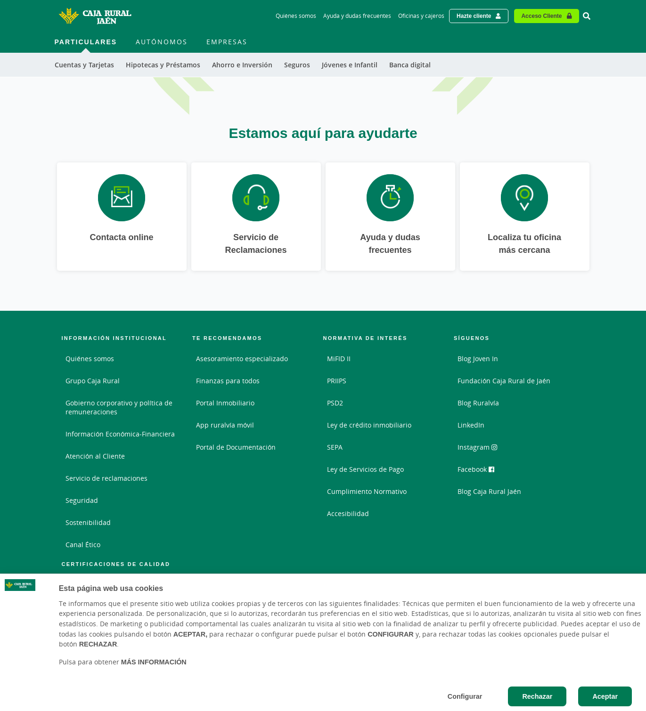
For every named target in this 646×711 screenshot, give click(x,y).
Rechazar (537, 696)
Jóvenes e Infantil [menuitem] (349, 64)
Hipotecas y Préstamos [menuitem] (163, 64)
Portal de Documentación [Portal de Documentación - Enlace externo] (236, 447)
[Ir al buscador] (586, 16)
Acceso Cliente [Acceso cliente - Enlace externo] (541, 16)
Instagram (477, 447)
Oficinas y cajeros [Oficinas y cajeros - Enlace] (421, 16)
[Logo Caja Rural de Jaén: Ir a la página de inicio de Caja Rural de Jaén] (94, 16)
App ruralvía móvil (225, 424)
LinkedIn (471, 424)
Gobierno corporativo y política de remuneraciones (118, 407)
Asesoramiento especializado (242, 358)
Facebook (476, 469)
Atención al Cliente (95, 456)
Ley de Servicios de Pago (365, 469)
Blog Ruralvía (478, 402)
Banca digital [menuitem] (410, 64)
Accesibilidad (348, 513)
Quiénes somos (89, 358)
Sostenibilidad (88, 522)
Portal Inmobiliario (225, 402)
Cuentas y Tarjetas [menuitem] (84, 64)
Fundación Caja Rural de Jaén (504, 380)
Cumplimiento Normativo (367, 491)
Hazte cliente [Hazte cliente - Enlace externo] (474, 16)
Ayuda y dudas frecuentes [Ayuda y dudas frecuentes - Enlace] (357, 16)
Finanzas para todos (228, 380)
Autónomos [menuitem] (162, 41)
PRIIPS (336, 380)
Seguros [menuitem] (297, 64)
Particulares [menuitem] (86, 41)
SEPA (335, 447)
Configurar (465, 696)
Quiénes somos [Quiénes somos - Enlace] (296, 16)
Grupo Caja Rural (92, 380)
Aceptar (605, 696)
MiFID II (339, 358)
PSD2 (335, 402)
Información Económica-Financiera (120, 433)
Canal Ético (82, 544)
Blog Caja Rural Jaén (489, 491)
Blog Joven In (478, 358)
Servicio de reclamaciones (106, 478)
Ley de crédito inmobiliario (369, 424)
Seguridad (81, 500)
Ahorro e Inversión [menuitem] (242, 64)
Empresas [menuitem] (226, 41)
